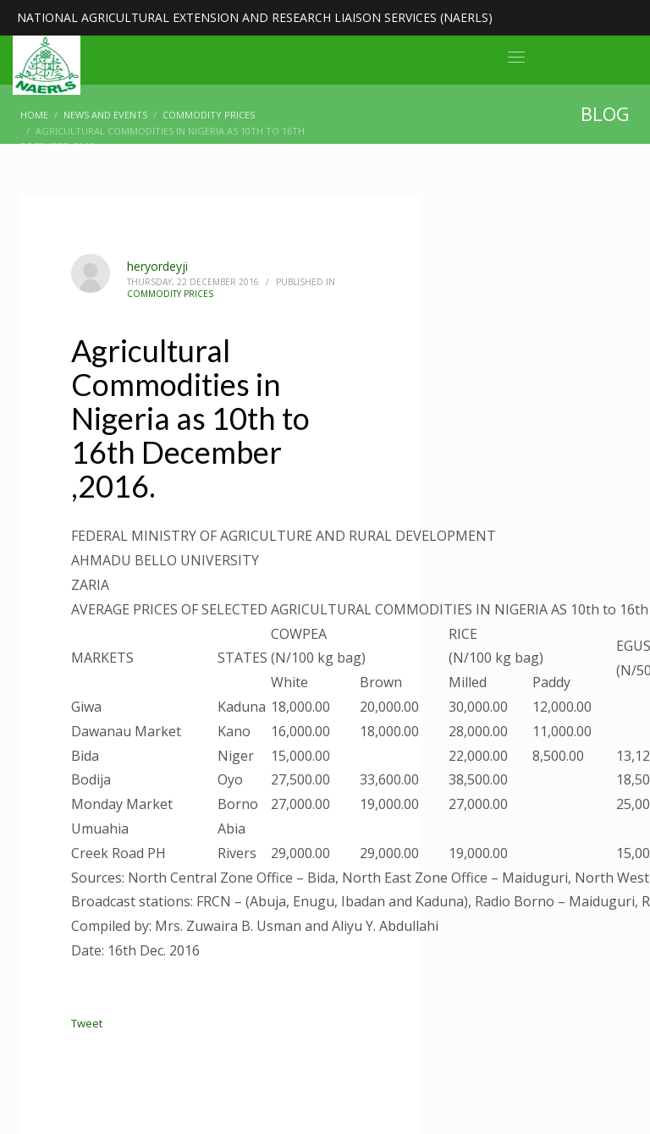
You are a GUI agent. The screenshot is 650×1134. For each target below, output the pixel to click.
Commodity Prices (170, 294)
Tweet (86, 1023)
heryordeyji (157, 266)
